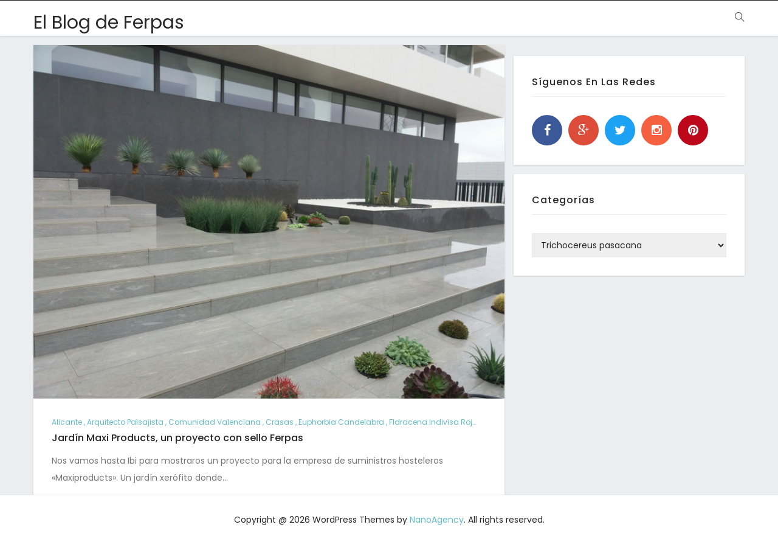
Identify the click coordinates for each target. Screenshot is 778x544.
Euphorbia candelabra (341, 422)
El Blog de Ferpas (108, 22)
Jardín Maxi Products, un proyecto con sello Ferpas (177, 438)
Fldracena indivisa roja (433, 422)
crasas (280, 422)
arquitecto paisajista (125, 422)
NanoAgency (437, 520)
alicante (67, 422)
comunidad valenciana (214, 422)
